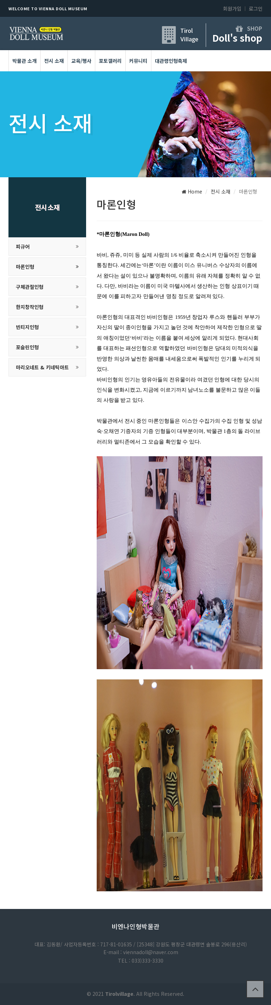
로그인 (256, 8)
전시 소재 (54, 60)
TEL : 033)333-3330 (140, 960)
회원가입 (232, 8)
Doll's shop (237, 37)
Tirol (186, 30)
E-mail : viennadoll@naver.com (140, 952)
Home (192, 191)
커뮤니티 (138, 60)
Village (189, 39)
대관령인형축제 (171, 60)
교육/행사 (81, 60)
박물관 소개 (24, 60)
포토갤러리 (110, 60)
